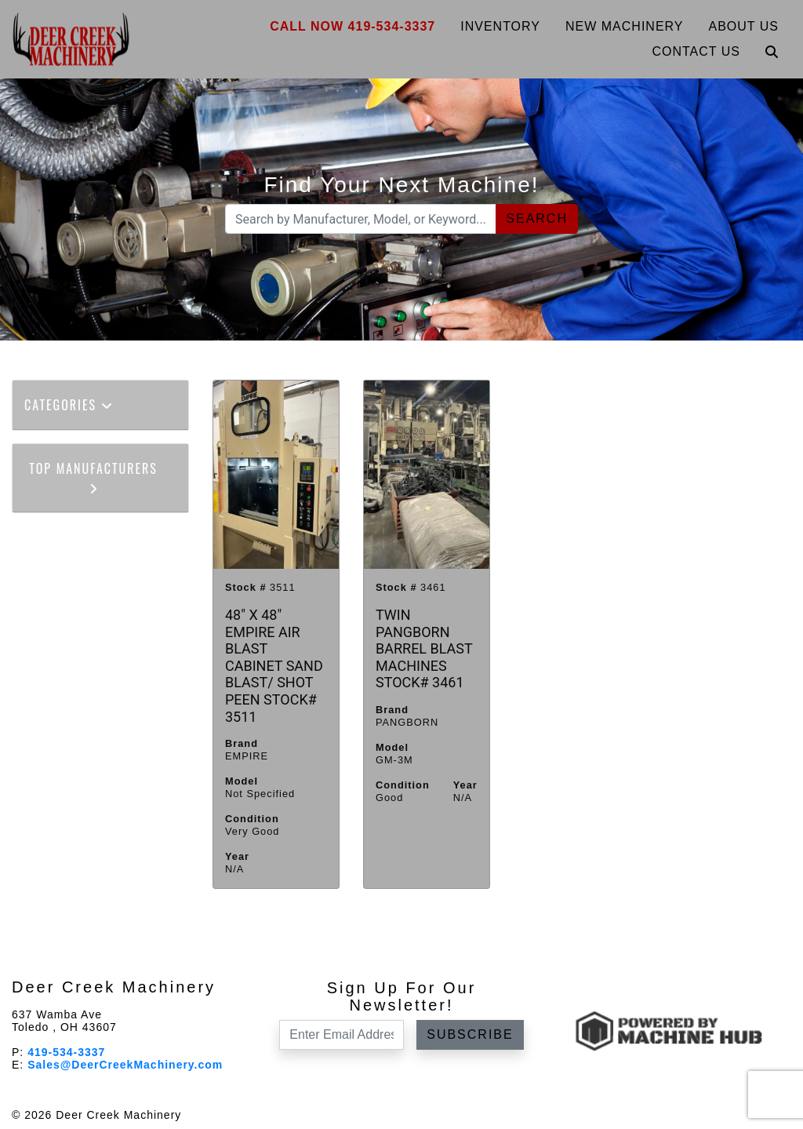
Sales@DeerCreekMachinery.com (125, 1064)
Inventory (500, 26)
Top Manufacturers (93, 476)
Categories (69, 404)
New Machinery (624, 26)
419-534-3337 (66, 1052)
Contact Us (696, 51)
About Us (744, 26)
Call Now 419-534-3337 (352, 26)
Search (537, 218)
